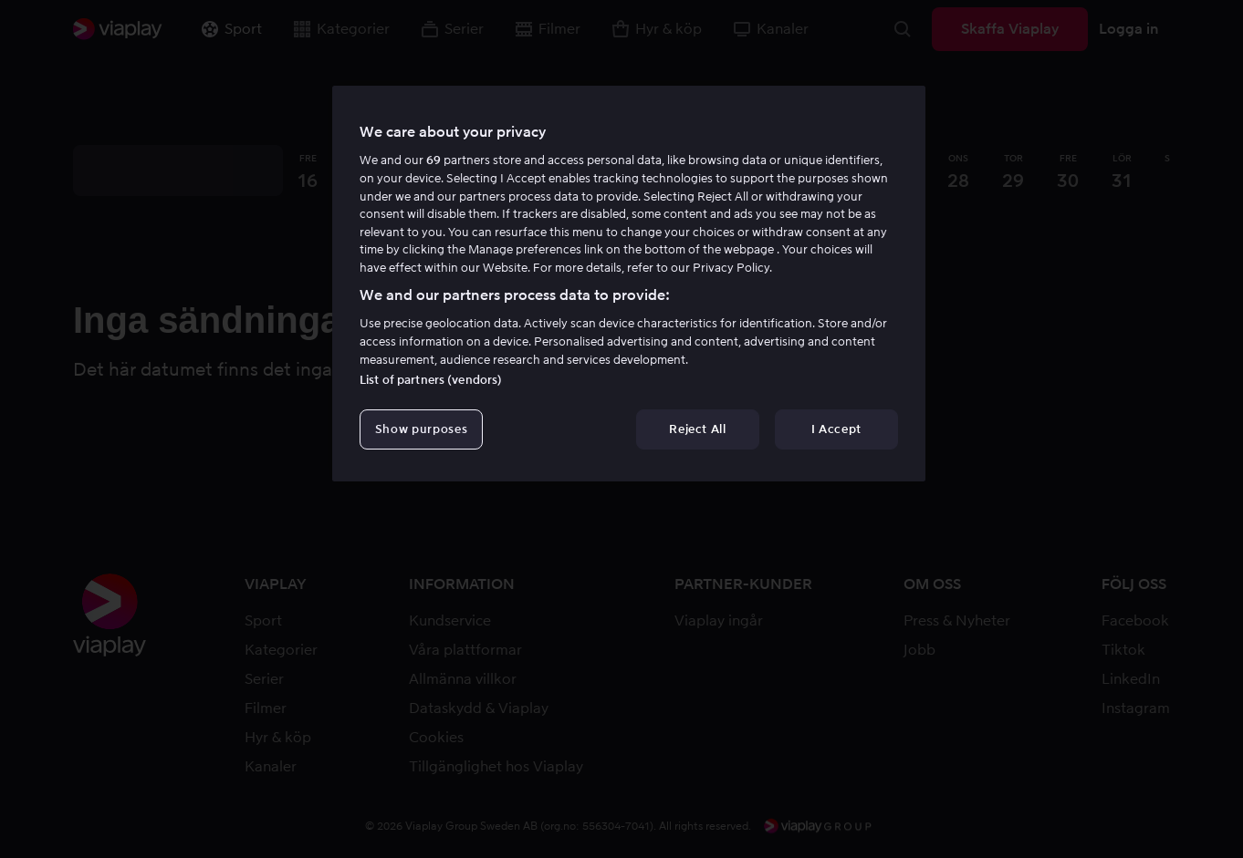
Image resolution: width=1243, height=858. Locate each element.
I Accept (836, 429)
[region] (628, 283)
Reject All (697, 429)
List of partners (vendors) (431, 380)
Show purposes (421, 429)
